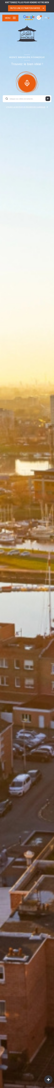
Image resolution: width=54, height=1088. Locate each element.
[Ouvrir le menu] (10, 18)
